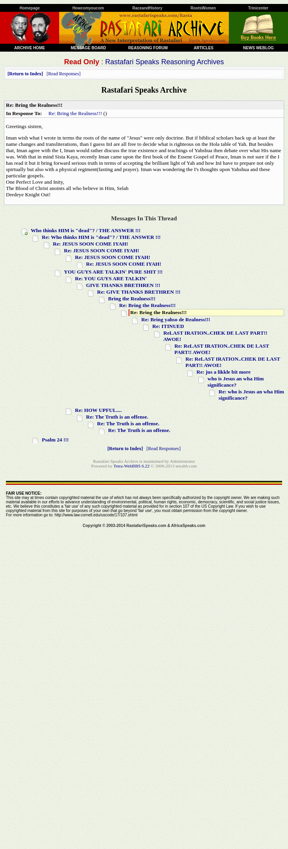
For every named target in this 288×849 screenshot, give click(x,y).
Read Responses (63, 73)
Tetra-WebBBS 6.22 (132, 466)
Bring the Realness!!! (131, 299)
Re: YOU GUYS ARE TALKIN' (111, 278)
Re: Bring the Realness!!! (75, 113)
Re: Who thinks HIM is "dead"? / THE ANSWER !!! (101, 237)
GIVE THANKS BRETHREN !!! (123, 285)
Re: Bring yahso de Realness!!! (175, 319)
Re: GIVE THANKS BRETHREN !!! (139, 292)
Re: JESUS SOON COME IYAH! (90, 244)
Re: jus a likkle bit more (223, 372)
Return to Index (25, 73)
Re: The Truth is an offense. (117, 417)
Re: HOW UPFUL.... (98, 410)
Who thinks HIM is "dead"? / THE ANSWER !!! (85, 230)
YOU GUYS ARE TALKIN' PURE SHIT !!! (113, 272)
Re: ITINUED (168, 326)
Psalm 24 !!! (55, 440)
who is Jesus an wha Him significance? (236, 382)
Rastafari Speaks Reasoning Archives (164, 62)
